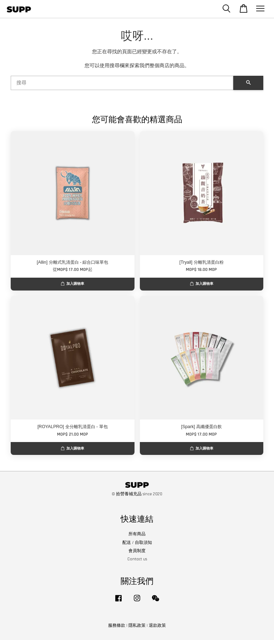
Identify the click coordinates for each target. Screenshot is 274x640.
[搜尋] (122, 83)
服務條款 (116, 625)
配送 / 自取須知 (137, 542)
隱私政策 (137, 625)
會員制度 (137, 551)
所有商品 (137, 534)
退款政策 (157, 625)
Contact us (137, 559)
